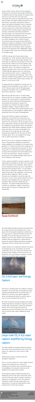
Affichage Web (31, 394)
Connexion (32, 393)
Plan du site (14, 393)
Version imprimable (6, 393)
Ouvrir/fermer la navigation (17, 2)
